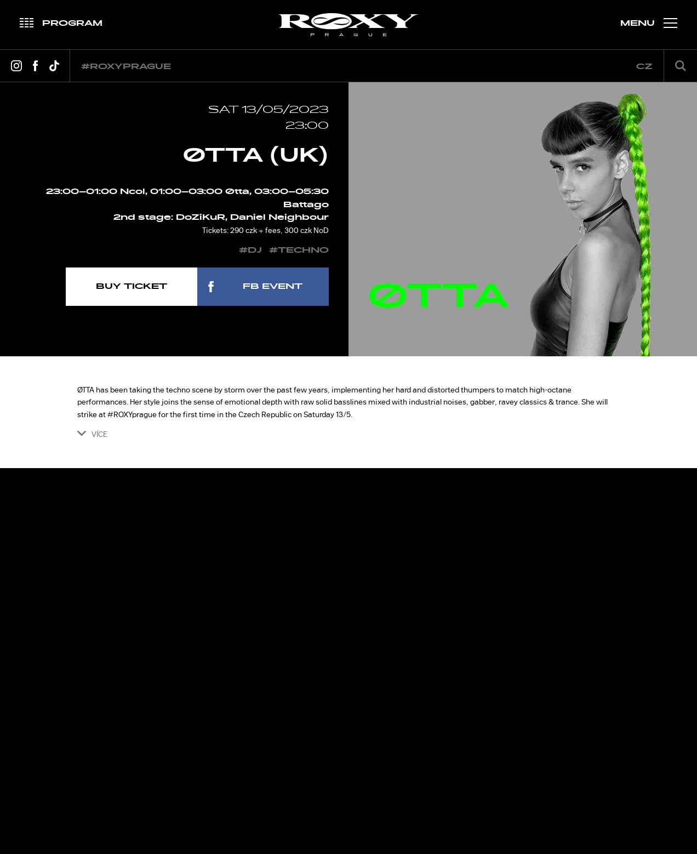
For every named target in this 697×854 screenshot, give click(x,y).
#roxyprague (126, 66)
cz (644, 66)
